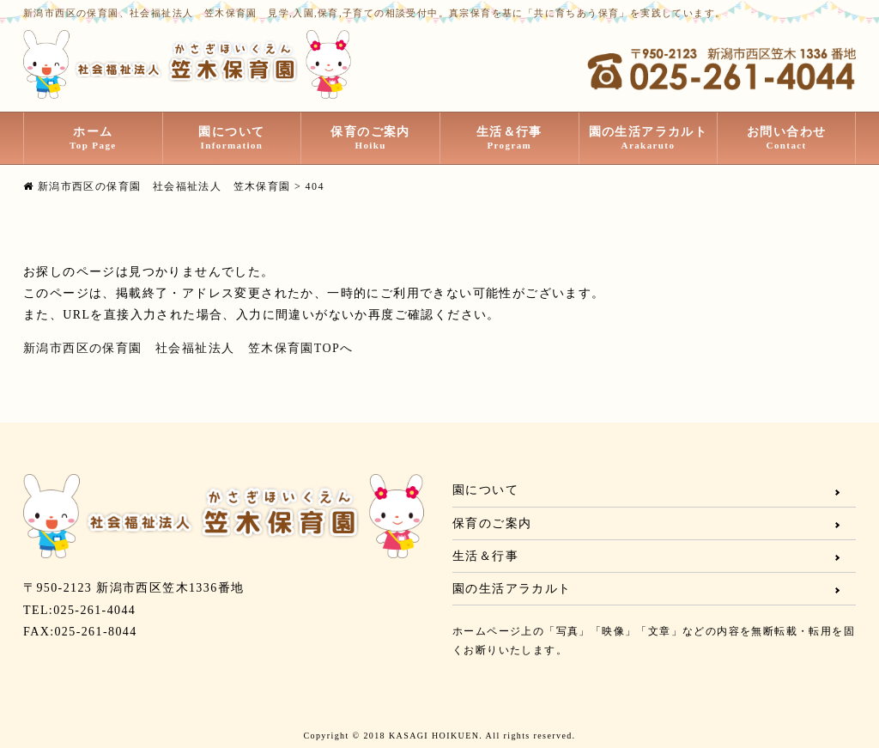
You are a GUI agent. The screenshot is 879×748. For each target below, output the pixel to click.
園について (232, 138)
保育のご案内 (370, 138)
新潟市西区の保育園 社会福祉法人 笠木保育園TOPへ (188, 348)
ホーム (93, 138)
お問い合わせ (786, 138)
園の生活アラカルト (648, 138)
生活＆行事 (509, 138)
